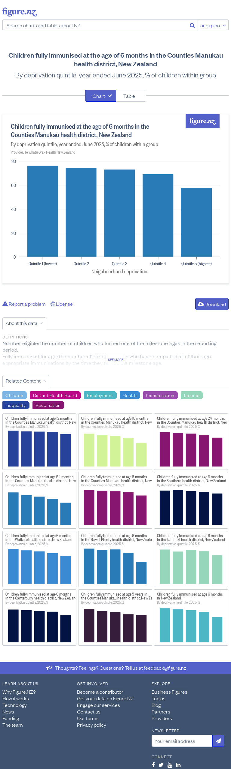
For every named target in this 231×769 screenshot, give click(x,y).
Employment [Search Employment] (100, 395)
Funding (10, 718)
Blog (156, 704)
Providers (162, 718)
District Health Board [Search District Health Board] (55, 395)
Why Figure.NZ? (19, 691)
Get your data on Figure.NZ (105, 698)
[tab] (100, 96)
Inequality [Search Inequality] (15, 404)
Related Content (23, 380)
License (62, 303)
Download (212, 304)
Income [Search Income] (191, 395)
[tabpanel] (115, 199)
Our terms (88, 718)
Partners (161, 711)
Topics (158, 698)
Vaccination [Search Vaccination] (48, 404)
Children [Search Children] (14, 395)
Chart (99, 95)
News (8, 711)
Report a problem (24, 303)
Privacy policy (91, 724)
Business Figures (169, 691)
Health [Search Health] (130, 395)
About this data (22, 323)
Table (129, 95)
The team (12, 724)
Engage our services (98, 704)
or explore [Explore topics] (213, 25)
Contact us (88, 711)
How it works (15, 698)
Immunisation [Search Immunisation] (160, 395)
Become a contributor (100, 691)
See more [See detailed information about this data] (115, 359)
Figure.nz (19, 12)
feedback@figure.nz (165, 667)
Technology (14, 704)
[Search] (192, 25)
